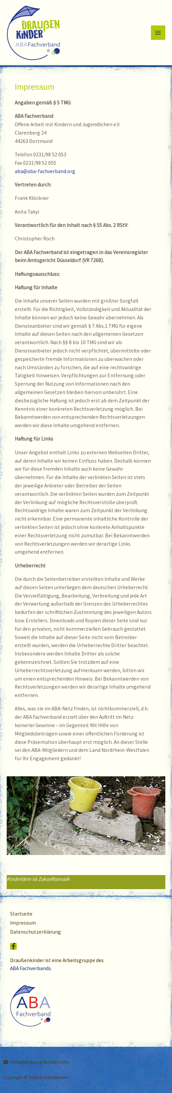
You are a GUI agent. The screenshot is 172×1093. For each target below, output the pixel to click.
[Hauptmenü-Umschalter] (158, 32)
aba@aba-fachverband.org (45, 171)
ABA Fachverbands (30, 968)
